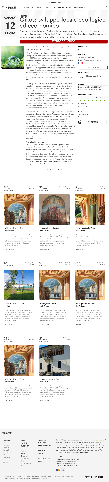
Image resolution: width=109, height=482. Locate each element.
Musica (5, 455)
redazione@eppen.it (69, 461)
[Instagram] (82, 63)
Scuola (23, 451)
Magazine (42, 451)
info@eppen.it (68, 459)
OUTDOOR (46, 7)
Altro (22, 466)
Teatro (5, 460)
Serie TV (6, 447)
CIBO (32, 7)
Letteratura (7, 452)
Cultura (6, 440)
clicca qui (74, 465)
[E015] (63, 469)
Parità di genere (45, 445)
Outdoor (25, 446)
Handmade (25, 458)
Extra (23, 449)
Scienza (6, 462)
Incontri (23, 16)
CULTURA (26, 7)
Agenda (41, 454)
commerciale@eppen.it (70, 463)
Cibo (23, 440)
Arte (4, 443)
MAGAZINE (61, 7)
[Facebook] (79, 63)
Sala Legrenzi (83, 114)
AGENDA (68, 7)
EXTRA (53, 7)
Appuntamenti (26, 463)
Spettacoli (6, 457)
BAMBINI (38, 7)
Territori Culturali (42, 442)
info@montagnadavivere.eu (92, 60)
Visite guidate (9, 249)
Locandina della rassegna (86, 107)
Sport (23, 454)
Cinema (6, 445)
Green (23, 461)
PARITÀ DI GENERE (79, 7)
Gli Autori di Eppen (44, 460)
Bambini (24, 443)
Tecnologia (24, 456)
